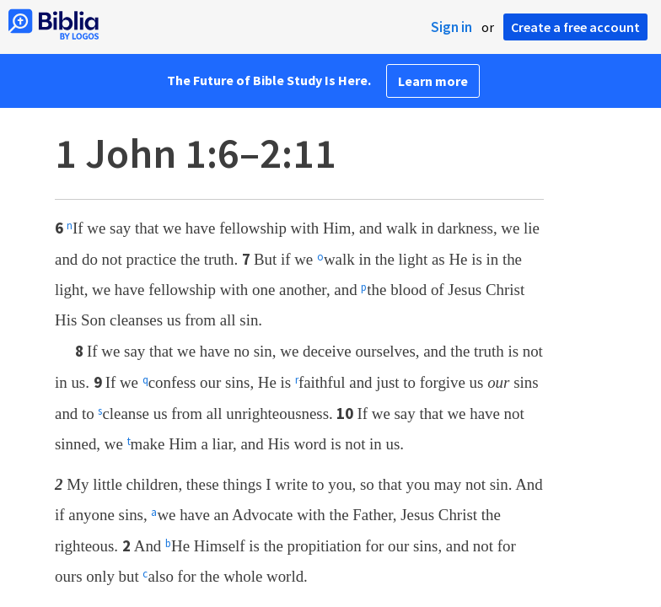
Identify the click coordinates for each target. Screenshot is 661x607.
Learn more (433, 81)
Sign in (451, 27)
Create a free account (575, 27)
